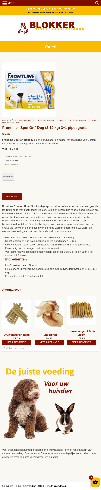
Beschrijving (12, 196)
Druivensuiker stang (17, 334)
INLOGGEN (33, 12)
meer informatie (16, 342)
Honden (94, 120)
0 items (69, 12)
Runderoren (49, 334)
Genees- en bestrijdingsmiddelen (74, 120)
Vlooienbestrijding (11, 122)
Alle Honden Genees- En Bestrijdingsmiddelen (36, 120)
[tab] (12, 196)
